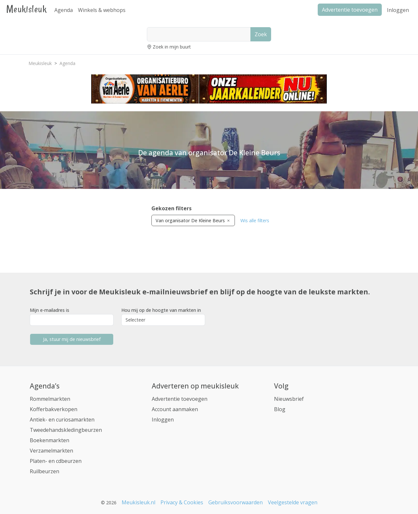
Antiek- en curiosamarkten (62, 419)
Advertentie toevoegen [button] (350, 9)
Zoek (261, 34)
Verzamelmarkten (51, 450)
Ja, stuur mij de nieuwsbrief (72, 339)
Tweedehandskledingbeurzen (66, 429)
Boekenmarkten (49, 440)
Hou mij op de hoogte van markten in (161, 310)
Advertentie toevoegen (179, 398)
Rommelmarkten (50, 398)
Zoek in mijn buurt (172, 47)
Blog (279, 409)
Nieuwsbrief (289, 398)
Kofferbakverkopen (53, 409)
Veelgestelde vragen (292, 502)
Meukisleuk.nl (138, 502)
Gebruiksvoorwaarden (235, 502)
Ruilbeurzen (44, 471)
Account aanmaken (175, 409)
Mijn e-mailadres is (49, 310)
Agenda (63, 10)
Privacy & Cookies (181, 502)
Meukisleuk (26, 9)
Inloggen (398, 10)
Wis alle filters (254, 220)
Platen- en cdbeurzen (56, 461)
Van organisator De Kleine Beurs (193, 220)
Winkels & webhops (102, 10)
